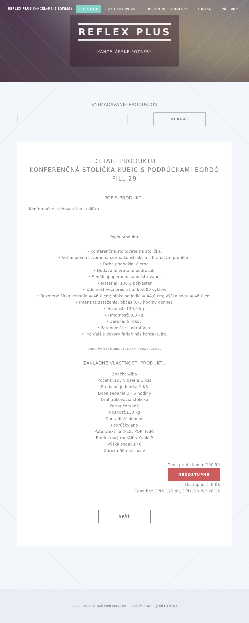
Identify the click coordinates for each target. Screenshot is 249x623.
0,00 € (230, 9)
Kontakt (205, 9)
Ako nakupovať (122, 9)
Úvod (63, 9)
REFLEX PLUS (40, 8)
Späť (124, 517)
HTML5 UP (172, 606)
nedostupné (194, 475)
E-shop (91, 9)
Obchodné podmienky (167, 9)
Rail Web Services (111, 606)
